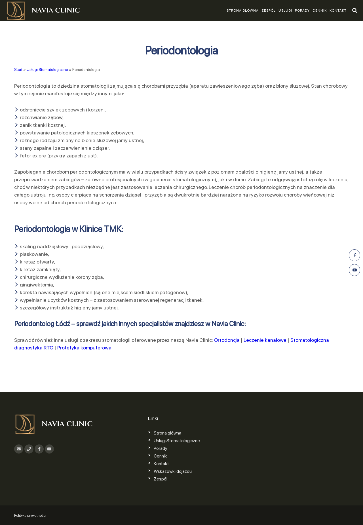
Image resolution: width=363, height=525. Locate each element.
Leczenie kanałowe (265, 340)
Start (18, 69)
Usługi (285, 10)
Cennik (320, 10)
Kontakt (338, 10)
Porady (302, 10)
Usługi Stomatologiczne (47, 69)
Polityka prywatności (30, 515)
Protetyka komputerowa (84, 348)
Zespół (268, 10)
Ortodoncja (227, 340)
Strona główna (243, 10)
